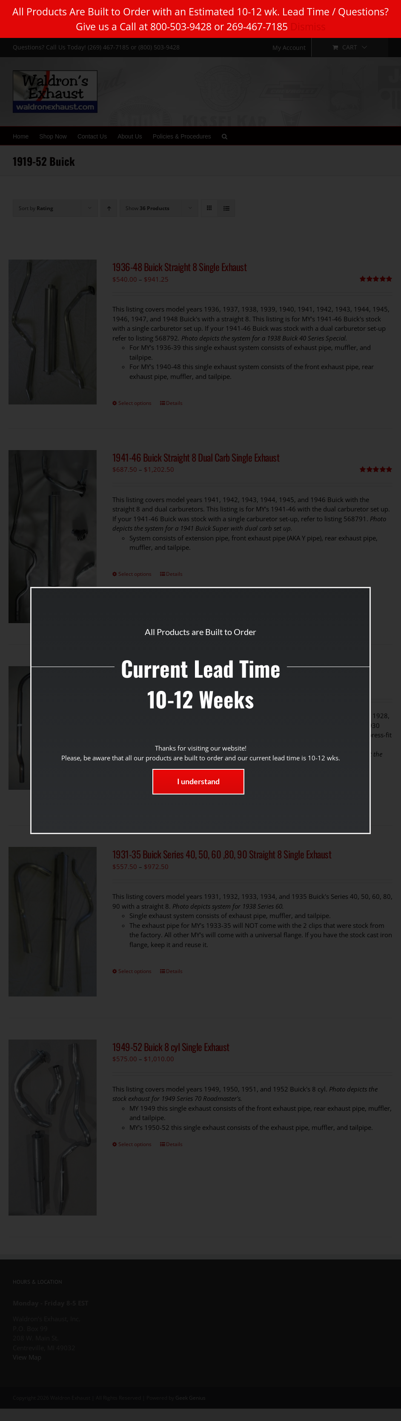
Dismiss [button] (308, 26)
